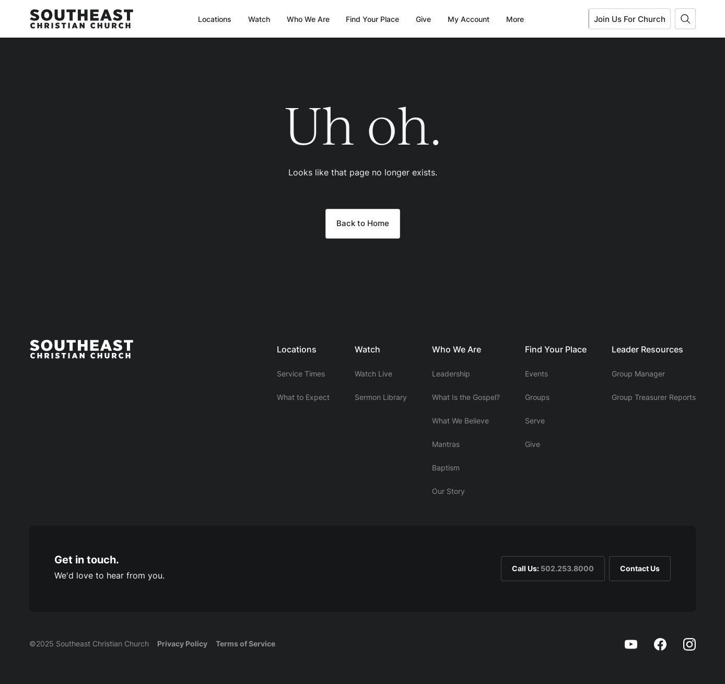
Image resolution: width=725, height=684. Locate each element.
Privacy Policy (182, 643)
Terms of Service (245, 643)
